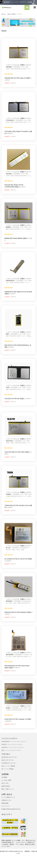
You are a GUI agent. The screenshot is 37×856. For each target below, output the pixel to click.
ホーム (3, 14)
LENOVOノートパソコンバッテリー (12, 747)
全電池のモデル (6, 800)
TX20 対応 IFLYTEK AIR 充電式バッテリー (18, 398)
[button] (26, 8)
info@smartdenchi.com (13, 809)
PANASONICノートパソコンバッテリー (13, 741)
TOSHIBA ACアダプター (9, 763)
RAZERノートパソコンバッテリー (12, 744)
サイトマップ (5, 806)
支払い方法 (4, 783)
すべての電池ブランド (8, 797)
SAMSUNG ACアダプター (9, 757)
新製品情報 (4, 803)
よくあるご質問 (6, 780)
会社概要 (4, 777)
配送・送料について (7, 789)
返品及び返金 (5, 786)
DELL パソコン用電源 (8, 766)
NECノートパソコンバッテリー (11, 750)
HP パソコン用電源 (7, 769)
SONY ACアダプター (8, 760)
